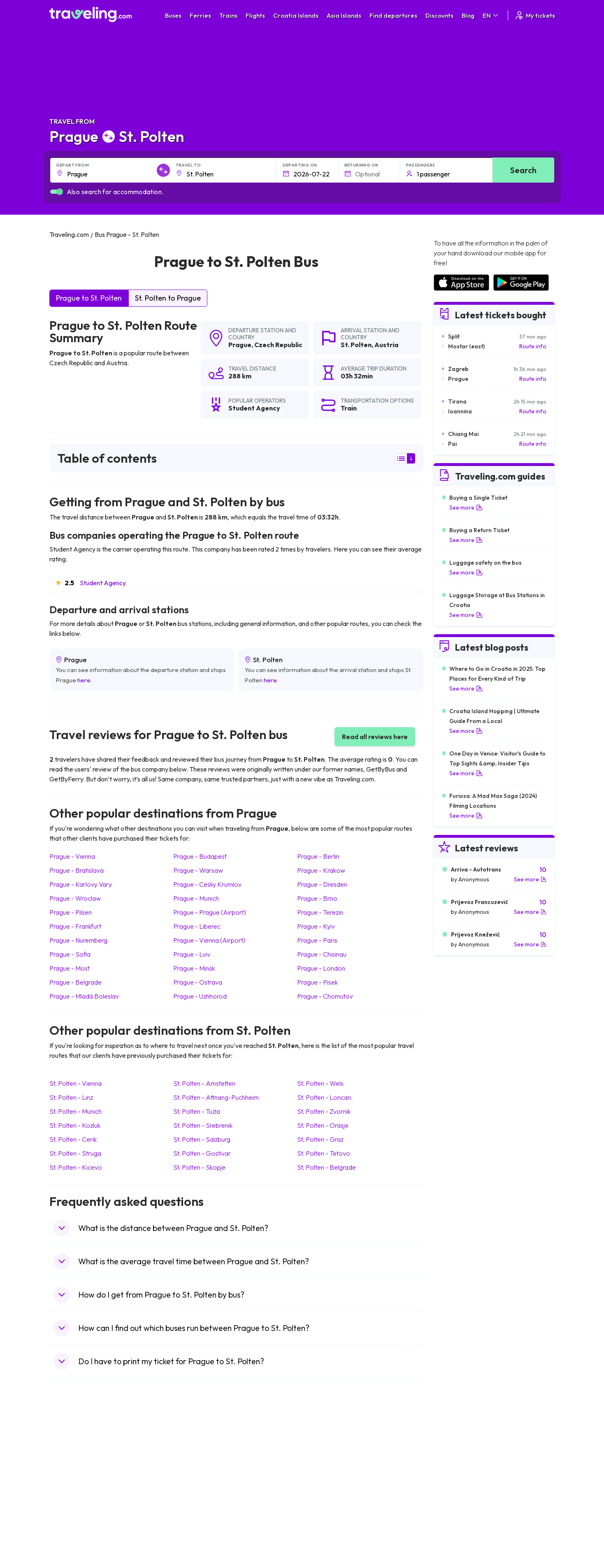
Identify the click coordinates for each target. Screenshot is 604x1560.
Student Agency (103, 583)
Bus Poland (194, 1507)
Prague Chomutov (325, 996)
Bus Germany (197, 1464)
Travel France (71, 1499)
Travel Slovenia (73, 1516)
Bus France (194, 1490)
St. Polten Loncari (324, 1097)
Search (523, 170)
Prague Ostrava (197, 982)
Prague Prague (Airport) (209, 912)
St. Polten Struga (75, 1153)
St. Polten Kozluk (74, 1125)
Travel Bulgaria (73, 1464)
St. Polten (356, 345)
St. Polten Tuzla (196, 1111)
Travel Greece (72, 1473)
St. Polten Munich (75, 1111)
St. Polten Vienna (75, 1083)
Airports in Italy (452, 1490)
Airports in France (456, 1456)
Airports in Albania (456, 1507)
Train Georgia (324, 1473)
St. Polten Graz (320, 1139)
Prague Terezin (320, 912)
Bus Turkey (194, 1525)
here (84, 680)
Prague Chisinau (321, 954)
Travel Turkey (71, 1490)
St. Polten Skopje (199, 1167)
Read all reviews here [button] (375, 736)
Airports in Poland (455, 1516)
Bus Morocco (197, 1447)
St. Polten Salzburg (201, 1139)
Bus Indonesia (198, 1533)
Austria (386, 345)
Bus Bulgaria (196, 1456)
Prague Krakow (321, 870)
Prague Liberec (197, 926)
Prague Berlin (318, 856)
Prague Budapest (200, 856)
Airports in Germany (459, 1499)
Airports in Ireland (455, 1464)
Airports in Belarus (456, 1473)
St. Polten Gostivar (202, 1153)
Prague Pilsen (70, 912)
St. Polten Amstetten (204, 1083)
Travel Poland (71, 1507)
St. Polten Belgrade (326, 1167)
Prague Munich (196, 898)
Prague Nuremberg (78, 940)
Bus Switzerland (200, 1516)
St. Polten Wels (320, 1083)
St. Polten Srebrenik (202, 1125)
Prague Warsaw (198, 870)
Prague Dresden (322, 884)
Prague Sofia (70, 954)
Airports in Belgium (456, 1525)
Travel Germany (74, 1482)
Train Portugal (324, 1447)
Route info (532, 346)
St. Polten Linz (71, 1097)
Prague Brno (317, 898)
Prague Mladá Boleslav (84, 996)
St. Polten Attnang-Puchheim (216, 1097)
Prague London (321, 968)
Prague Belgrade (75, 982)
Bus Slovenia (196, 1473)
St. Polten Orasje (322, 1125)
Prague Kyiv (316, 926)
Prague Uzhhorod (200, 996)
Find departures (393, 15)
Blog (468, 15)
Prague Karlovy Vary (80, 884)
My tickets (534, 15)
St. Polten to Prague (168, 298)
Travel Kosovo (72, 1533)
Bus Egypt (192, 1499)
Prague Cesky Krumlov (207, 884)
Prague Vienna (72, 856)
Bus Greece (195, 1482)
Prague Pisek (317, 982)
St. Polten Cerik (73, 1139)
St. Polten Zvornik (324, 1111)
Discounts (439, 15)
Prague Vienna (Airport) (209, 940)
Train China (321, 1464)
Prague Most (69, 968)
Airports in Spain (454, 1447)
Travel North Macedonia (84, 1456)
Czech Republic (278, 345)
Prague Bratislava (76, 870)
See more (466, 507)
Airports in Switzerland (462, 1482)
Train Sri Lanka (325, 1456)
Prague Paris (317, 940)
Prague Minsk (194, 968)
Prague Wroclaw (75, 898)
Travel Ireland (71, 1525)
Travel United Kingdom (82, 1447)
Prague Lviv (191, 954)
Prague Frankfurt (75, 926)
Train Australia (325, 1482)
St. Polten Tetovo (323, 1153)
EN (491, 15)
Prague (239, 345)
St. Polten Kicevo (75, 1167)
